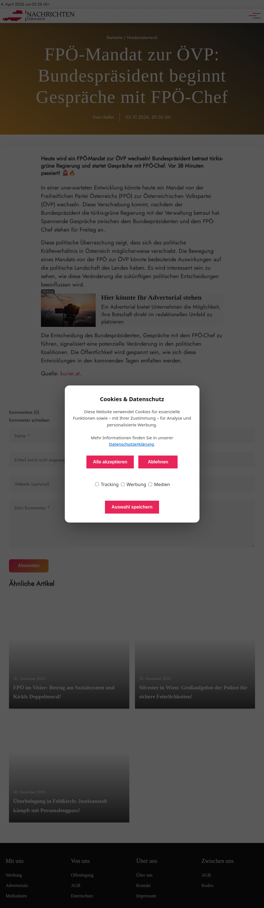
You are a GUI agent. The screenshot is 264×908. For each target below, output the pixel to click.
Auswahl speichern (132, 507)
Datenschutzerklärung (131, 444)
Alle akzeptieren (110, 461)
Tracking (107, 484)
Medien (159, 484)
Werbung (133, 484)
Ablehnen (158, 461)
